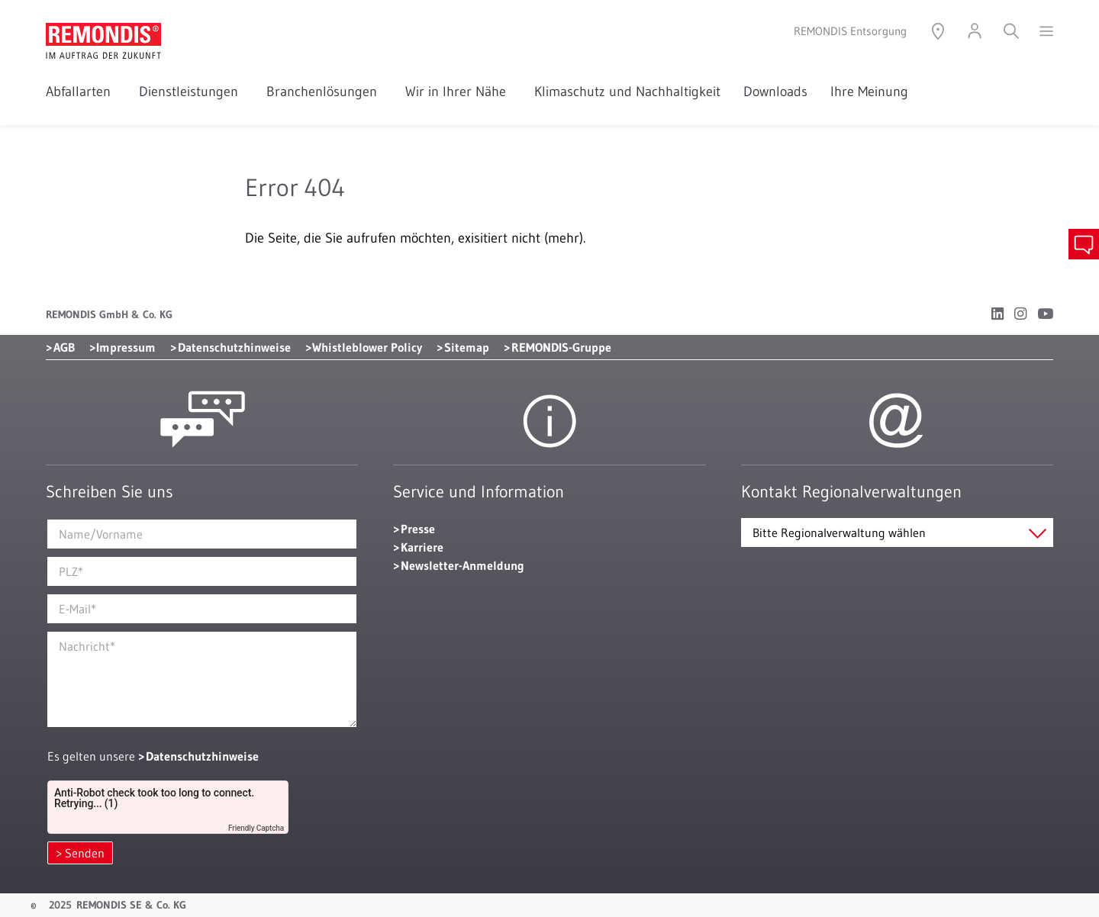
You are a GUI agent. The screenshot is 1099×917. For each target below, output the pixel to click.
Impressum (126, 347)
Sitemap (466, 347)
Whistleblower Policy (367, 347)
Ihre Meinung (869, 91)
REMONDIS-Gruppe (561, 347)
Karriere (422, 547)
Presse (418, 528)
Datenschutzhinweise (234, 347)
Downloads (775, 91)
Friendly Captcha (256, 828)
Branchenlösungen (324, 91)
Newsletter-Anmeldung (462, 565)
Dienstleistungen (191, 91)
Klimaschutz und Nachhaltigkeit (627, 91)
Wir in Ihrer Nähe (458, 91)
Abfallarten (81, 91)
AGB (64, 347)
